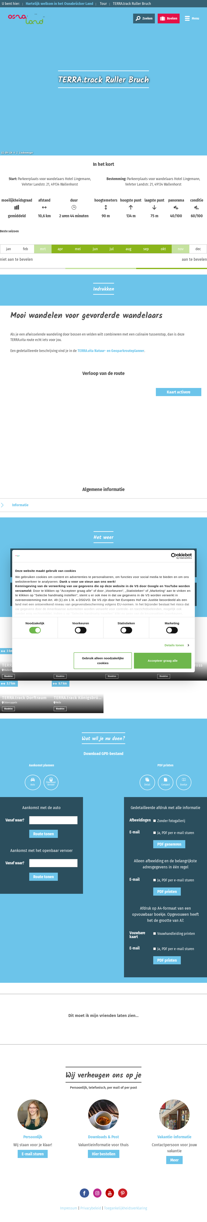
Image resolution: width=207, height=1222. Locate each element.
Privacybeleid (90, 1208)
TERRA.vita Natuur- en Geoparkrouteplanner (111, 351)
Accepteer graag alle (163, 660)
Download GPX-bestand (103, 753)
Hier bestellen (103, 1153)
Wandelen (8, 676)
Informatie (20, 505)
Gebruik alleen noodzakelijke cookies (103, 660)
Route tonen (43, 833)
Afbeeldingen (140, 820)
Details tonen (174, 645)
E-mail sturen (33, 1153)
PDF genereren (169, 844)
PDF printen (167, 891)
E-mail (134, 832)
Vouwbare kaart (137, 935)
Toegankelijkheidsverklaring (125, 1208)
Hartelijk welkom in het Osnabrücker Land (59, 3)
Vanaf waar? (14, 820)
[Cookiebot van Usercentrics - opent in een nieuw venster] (174, 556)
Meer (174, 1160)
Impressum (68, 1208)
